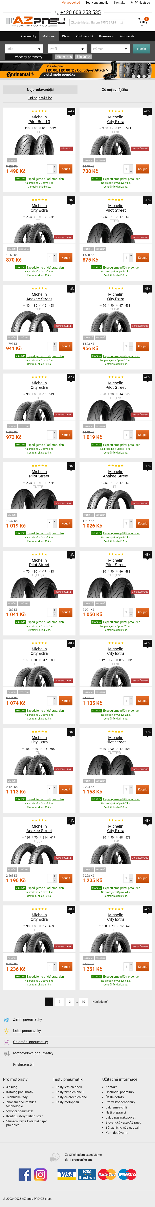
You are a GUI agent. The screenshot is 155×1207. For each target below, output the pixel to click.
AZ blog (11, 1087)
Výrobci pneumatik (19, 1111)
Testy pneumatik (97, 2)
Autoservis (127, 36)
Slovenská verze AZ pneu (123, 1122)
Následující (100, 1002)
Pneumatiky (28, 36)
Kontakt (119, 2)
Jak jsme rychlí (116, 1107)
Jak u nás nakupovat (120, 1117)
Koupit (66, 169)
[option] (77, 70)
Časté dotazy (115, 1097)
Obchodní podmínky (120, 1092)
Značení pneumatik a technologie (21, 1104)
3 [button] (144, 76)
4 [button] (149, 76)
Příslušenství (84, 36)
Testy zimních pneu (70, 1092)
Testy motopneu (67, 1102)
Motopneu (49, 36)
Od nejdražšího (40, 98)
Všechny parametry (28, 57)
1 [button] (133, 76)
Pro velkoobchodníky (120, 1102)
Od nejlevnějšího (115, 89)
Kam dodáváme (117, 1132)
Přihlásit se (139, 3)
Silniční (83, 57)
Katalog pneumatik (19, 1092)
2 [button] (138, 76)
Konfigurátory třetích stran (24, 1116)
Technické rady (17, 1097)
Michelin (64, 57)
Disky (66, 36)
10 (83, 1002)
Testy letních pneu (69, 1087)
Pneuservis (106, 36)
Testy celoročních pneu (72, 1097)
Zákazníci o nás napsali (122, 1127)
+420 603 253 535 (80, 12)
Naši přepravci (116, 1112)
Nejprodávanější (40, 89)
